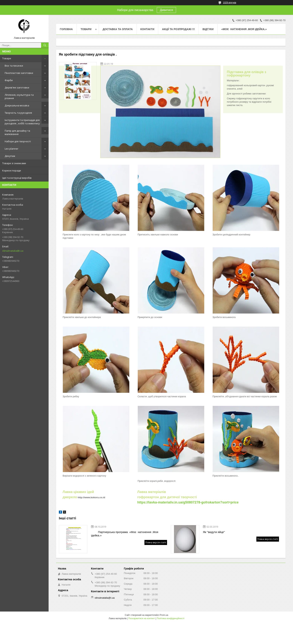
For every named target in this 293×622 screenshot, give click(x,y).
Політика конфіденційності (170, 618)
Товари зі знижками (14, 163)
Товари (6, 58)
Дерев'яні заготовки (17, 87)
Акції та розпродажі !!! (178, 29)
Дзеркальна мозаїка (17, 105)
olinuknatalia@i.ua (12, 250)
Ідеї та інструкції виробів (17, 177)
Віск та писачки (14, 65)
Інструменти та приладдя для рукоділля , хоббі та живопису (22, 121)
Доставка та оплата (118, 29)
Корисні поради (11, 170)
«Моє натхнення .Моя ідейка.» (244, 29)
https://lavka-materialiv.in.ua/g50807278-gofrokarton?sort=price (187, 502)
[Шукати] (45, 45)
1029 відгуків (229, 2)
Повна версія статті (155, 542)
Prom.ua (164, 615)
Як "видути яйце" (214, 532)
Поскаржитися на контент (141, 618)
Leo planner (11, 148)
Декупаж (10, 156)
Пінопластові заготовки (19, 73)
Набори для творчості (18, 141)
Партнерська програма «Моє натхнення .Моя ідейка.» (124, 533)
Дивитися (166, 10)
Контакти (147, 29)
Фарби (9, 80)
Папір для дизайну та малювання (17, 132)
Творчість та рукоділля (18, 112)
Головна (66, 29)
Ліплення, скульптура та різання (19, 96)
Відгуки (208, 29)
